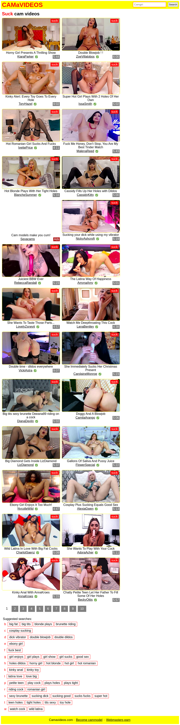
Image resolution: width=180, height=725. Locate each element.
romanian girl (36, 689)
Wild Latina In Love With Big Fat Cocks (31, 548)
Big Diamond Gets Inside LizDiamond (31, 461)
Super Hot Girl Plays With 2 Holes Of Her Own (91, 98)
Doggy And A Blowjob (90, 413)
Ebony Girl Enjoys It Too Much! (31, 504)
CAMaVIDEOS (22, 4)
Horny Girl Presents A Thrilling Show (31, 52)
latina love (15, 676)
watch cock (17, 709)
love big (31, 676)
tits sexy (50, 702)
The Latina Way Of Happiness (90, 279)
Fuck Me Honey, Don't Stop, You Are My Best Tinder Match (90, 145)
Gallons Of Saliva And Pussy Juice (90, 461)
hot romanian (87, 663)
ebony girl (16, 643)
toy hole (65, 702)
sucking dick (40, 696)
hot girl (69, 663)
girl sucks (65, 656)
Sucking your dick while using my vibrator (91, 234)
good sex (82, 656)
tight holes (34, 702)
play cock (34, 682)
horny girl (36, 663)
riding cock (16, 689)
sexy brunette (18, 696)
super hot (100, 696)
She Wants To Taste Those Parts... (31, 322)
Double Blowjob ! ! (90, 52)
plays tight (71, 682)
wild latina (36, 709)
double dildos (63, 637)
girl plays (33, 656)
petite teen (16, 682)
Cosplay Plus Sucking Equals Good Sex (90, 504)
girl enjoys (16, 656)
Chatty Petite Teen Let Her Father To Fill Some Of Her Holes (90, 594)
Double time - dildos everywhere (31, 366)
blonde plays (43, 624)
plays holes (52, 682)
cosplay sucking (20, 630)
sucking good (61, 696)
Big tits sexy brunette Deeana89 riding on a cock (31, 415)
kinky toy (33, 669)
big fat (13, 624)
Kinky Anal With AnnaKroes (31, 592)
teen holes (15, 702)
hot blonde (53, 663)
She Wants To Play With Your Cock (91, 548)
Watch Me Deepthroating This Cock (90, 322)
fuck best (14, 650)
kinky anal (16, 669)
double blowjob (40, 637)
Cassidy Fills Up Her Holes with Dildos (90, 191)
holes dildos (17, 663)
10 (82, 608)
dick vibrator (17, 637)
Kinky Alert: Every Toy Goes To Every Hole (30, 98)
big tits (26, 624)
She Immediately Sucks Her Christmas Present (90, 368)
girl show (49, 656)
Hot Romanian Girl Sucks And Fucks (31, 143)
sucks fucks (82, 696)
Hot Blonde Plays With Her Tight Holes (30, 191)
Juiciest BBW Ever (31, 279)
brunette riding (65, 624)
